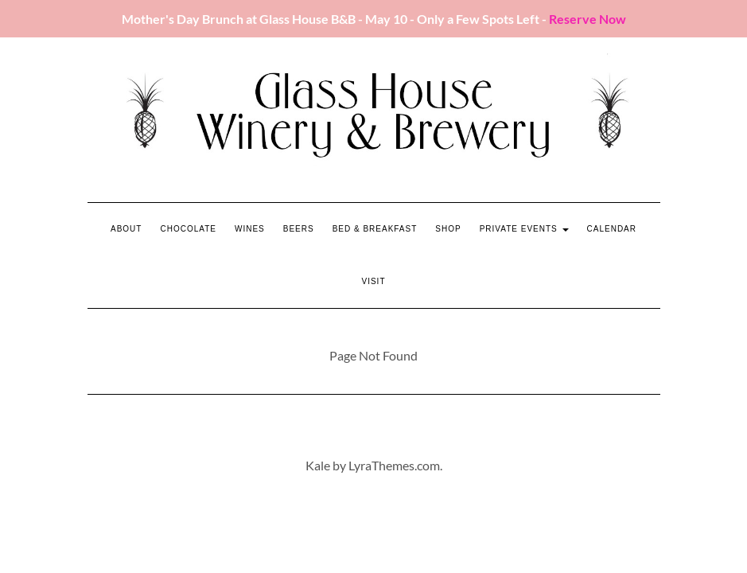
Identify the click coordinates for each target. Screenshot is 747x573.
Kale (317, 465)
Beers (298, 228)
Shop (448, 228)
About (126, 228)
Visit (373, 281)
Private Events (524, 228)
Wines (250, 228)
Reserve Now (587, 18)
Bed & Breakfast (375, 228)
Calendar (611, 228)
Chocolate (188, 228)
